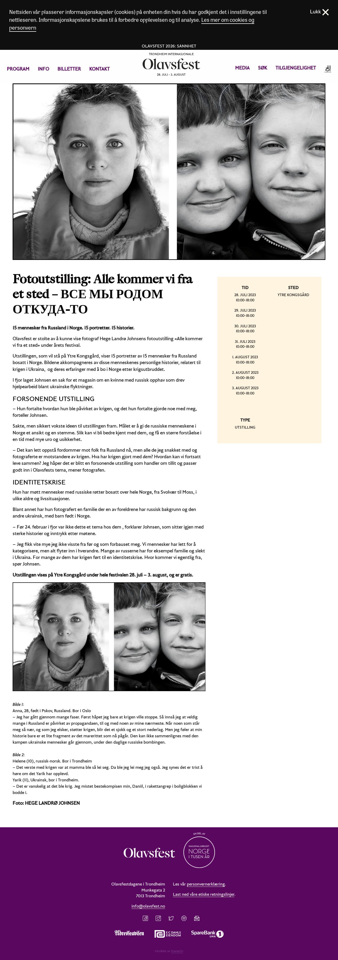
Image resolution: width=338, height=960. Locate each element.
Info (43, 69)
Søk (262, 68)
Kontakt (99, 69)
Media (242, 68)
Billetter (69, 69)
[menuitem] (18, 69)
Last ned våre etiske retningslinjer (203, 894)
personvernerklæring (206, 884)
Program (18, 69)
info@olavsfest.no (148, 906)
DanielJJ (177, 951)
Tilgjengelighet (296, 68)
